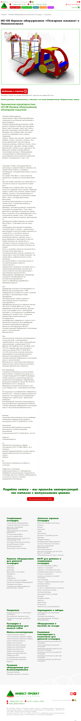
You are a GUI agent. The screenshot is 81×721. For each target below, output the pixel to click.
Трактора (10, 570)
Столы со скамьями (45, 574)
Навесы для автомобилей (16, 653)
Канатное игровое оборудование (20, 582)
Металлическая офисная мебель (20, 638)
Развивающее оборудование (48, 541)
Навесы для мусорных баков (48, 606)
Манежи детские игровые (17, 580)
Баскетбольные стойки (15, 544)
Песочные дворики (44, 549)
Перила (10, 661)
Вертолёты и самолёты (15, 572)
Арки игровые (42, 579)
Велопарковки (42, 586)
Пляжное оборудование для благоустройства (17, 667)
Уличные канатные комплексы (18, 542)
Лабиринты (11, 578)
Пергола (40, 600)
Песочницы (41, 533)
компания (43, 7)
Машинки (47, 14)
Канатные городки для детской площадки (49, 660)
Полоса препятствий (14, 536)
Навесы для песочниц (15, 649)
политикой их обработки (45, 714)
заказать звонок (27, 7)
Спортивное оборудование (17, 523)
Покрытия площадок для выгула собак (19, 619)
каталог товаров (15, 7)
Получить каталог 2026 (40, 499)
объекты (35, 7)
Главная (3, 14)
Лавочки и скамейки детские (48, 570)
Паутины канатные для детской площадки (49, 642)
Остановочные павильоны (16, 659)
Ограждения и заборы (50, 610)
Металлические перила (16, 640)
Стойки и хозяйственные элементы (50, 588)
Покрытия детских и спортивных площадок (19, 613)
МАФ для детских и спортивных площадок (49, 561)
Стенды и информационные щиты (50, 581)
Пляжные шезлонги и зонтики (18, 674)
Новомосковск (5, 2)
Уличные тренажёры (14, 534)
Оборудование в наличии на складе (48, 624)
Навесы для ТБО (13, 655)
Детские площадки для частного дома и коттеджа (49, 552)
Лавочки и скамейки (45, 567)
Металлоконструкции (20, 632)
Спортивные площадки (14, 519)
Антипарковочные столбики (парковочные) (48, 619)
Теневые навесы (43, 539)
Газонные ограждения (45, 616)
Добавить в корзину (14, 91)
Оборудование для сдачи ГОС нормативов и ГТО (18, 539)
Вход (69, 4)
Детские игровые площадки (48, 519)
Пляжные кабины (43, 583)
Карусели (41, 529)
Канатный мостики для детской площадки (49, 652)
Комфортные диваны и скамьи (49, 572)
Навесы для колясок (14, 643)
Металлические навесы (16, 634)
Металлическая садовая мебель (19, 636)
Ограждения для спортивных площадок (48, 613)
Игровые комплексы (14, 584)
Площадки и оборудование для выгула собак (17, 625)
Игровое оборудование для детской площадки (25, 14)
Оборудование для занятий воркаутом (17, 531)
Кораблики (11, 574)
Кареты (9, 576)
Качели (40, 527)
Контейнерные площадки (16, 657)
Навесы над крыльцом (15, 651)
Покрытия (13, 610)
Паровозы (10, 567)
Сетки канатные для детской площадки (48, 645)
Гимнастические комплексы (18, 525)
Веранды (40, 537)
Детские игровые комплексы (48, 523)
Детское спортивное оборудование (15, 527)
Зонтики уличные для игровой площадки (48, 576)
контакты (51, 7)
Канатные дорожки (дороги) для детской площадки (49, 649)
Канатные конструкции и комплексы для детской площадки (48, 635)
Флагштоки (41, 604)
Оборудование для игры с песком (50, 555)
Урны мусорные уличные (46, 590)
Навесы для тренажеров (16, 647)
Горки (39, 531)
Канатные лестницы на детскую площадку (49, 656)
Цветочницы (41, 602)
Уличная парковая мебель (47, 565)
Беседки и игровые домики (47, 535)
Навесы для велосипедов (16, 645)
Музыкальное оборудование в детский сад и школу (18, 587)
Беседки (40, 596)
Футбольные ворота (14, 546)
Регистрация (76, 4)
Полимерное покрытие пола (18, 616)
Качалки (40, 525)
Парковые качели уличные (47, 594)
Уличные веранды (44, 592)
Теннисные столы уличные (16, 548)
